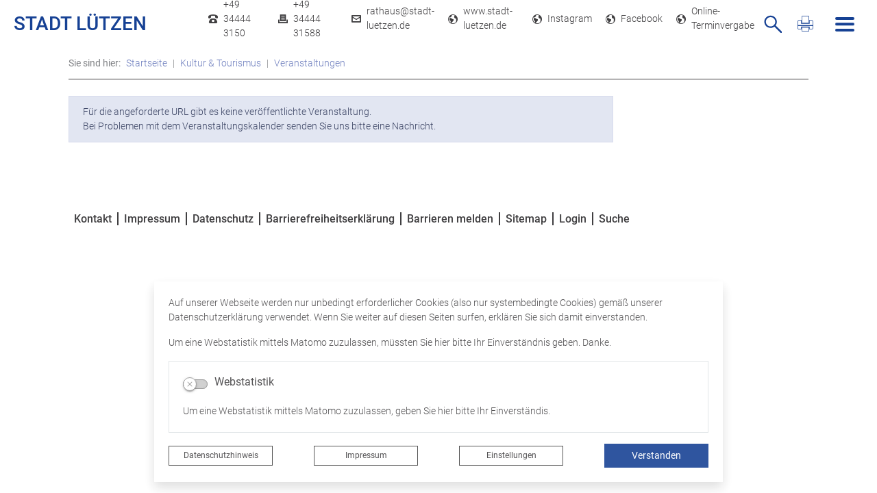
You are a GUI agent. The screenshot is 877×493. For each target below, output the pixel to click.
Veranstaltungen (309, 63)
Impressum (366, 455)
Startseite (146, 63)
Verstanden (656, 455)
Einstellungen (511, 455)
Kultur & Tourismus (220, 63)
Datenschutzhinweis (221, 455)
